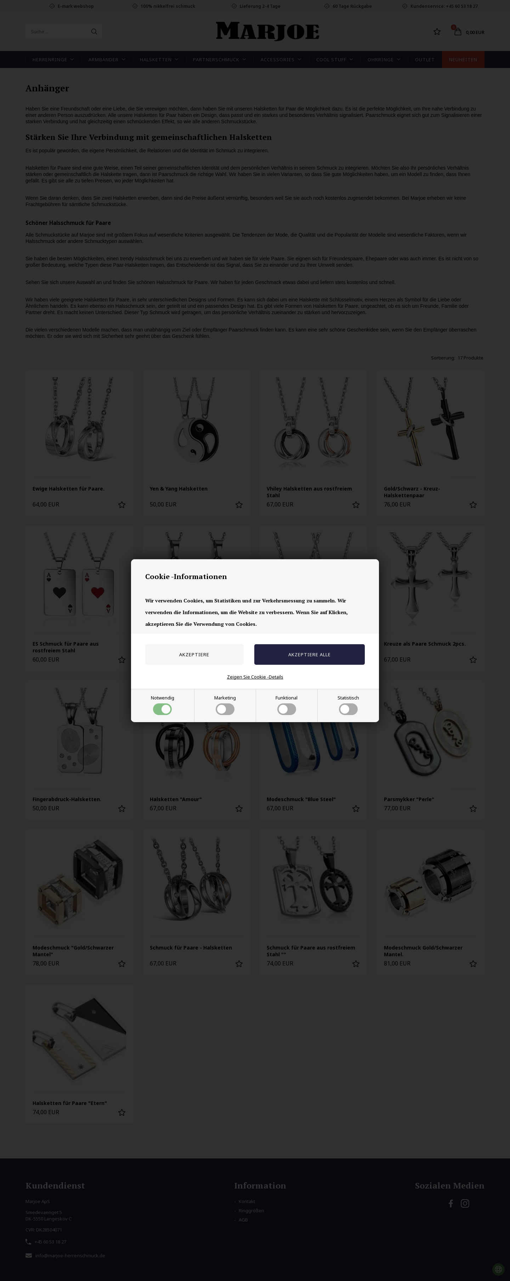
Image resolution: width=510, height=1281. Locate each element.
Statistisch (348, 705)
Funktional (287, 705)
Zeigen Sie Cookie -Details (255, 677)
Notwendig (162, 705)
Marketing (225, 705)
